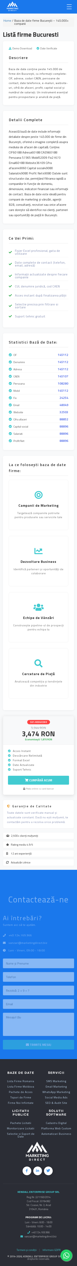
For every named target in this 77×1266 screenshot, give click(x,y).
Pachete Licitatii (20, 1123)
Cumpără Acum (38, 780)
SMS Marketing (56, 1081)
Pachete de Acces (21, 1092)
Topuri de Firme (20, 1097)
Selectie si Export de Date (21, 1135)
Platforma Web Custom (56, 1128)
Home (7, 21)
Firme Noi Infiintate (21, 1102)
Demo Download (22, 48)
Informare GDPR (52, 1250)
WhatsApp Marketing (56, 1092)
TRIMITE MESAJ (38, 1046)
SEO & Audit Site (56, 1102)
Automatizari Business (56, 1133)
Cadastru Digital (56, 1123)
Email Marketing (56, 1086)
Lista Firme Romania (20, 1081)
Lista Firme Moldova (20, 1086)
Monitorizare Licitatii (20, 1128)
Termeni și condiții (27, 1250)
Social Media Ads (56, 1097)
